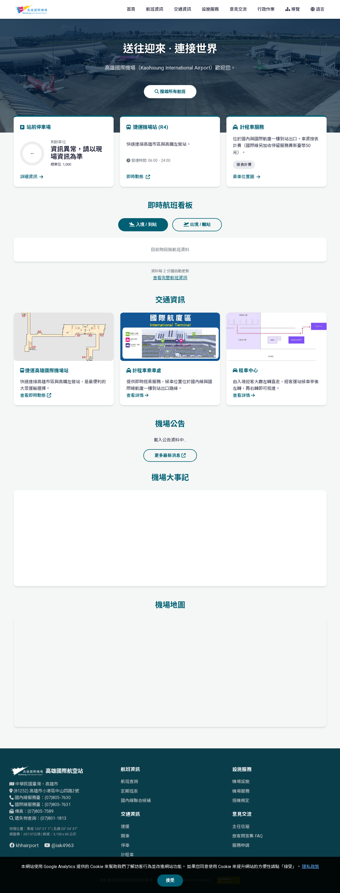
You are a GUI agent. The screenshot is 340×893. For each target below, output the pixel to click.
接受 (170, 880)
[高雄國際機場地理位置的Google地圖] (170, 671)
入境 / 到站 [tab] (143, 224)
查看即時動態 (35, 395)
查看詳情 (137, 395)
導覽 (292, 9)
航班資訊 (154, 9)
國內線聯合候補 (136, 800)
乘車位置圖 (246, 176)
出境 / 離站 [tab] (197, 224)
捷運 (125, 826)
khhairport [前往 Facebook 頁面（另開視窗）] (24, 845)
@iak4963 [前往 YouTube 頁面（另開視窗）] (59, 845)
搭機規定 (240, 800)
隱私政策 (310, 866)
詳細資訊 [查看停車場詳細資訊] (31, 176)
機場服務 (240, 791)
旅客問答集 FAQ (247, 836)
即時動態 (138, 176)
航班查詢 (129, 781)
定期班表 (129, 791)
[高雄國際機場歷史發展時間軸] (170, 537)
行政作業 (266, 9)
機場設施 (240, 781)
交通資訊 (182, 9)
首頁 (131, 9)
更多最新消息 (170, 455)
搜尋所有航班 (170, 91)
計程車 (127, 854)
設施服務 (210, 9)
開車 (125, 836)
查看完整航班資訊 (170, 277)
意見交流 (238, 9)
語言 (317, 9)
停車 (125, 845)
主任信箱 (240, 826)
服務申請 (240, 845)
